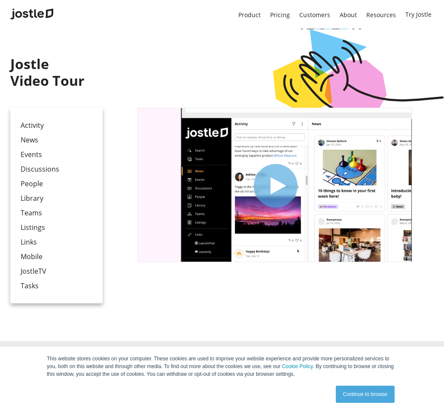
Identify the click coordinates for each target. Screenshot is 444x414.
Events (31, 154)
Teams (31, 213)
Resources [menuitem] (381, 15)
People (32, 183)
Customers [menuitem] (314, 15)
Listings (33, 227)
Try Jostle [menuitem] (418, 14)
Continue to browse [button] (365, 394)
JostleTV (33, 271)
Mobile (32, 256)
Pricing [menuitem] (280, 15)
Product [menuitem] (249, 15)
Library (32, 198)
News (29, 140)
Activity (32, 125)
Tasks (30, 285)
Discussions (40, 169)
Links (29, 242)
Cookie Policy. (298, 366)
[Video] (275, 185)
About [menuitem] (348, 15)
